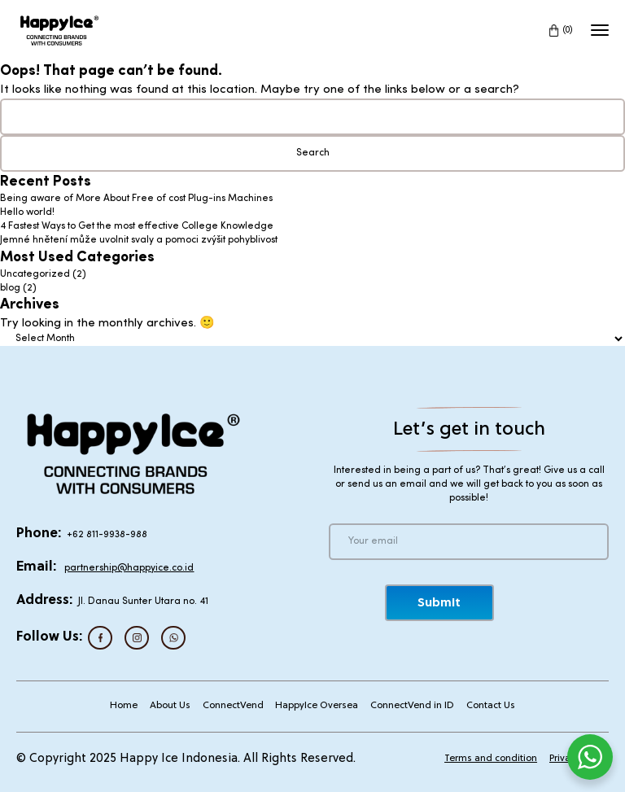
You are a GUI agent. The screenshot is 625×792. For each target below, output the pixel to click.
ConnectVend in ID (412, 705)
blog (10, 288)
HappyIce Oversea (316, 705)
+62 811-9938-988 (107, 535)
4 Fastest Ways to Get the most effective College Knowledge (136, 226)
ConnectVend (233, 705)
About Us (170, 705)
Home (124, 705)
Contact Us (490, 705)
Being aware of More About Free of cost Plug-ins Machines (136, 198)
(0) (568, 30)
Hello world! (27, 212)
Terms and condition (490, 758)
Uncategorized (35, 274)
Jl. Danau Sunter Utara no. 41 (143, 601)
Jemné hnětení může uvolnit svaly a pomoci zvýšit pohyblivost (139, 240)
